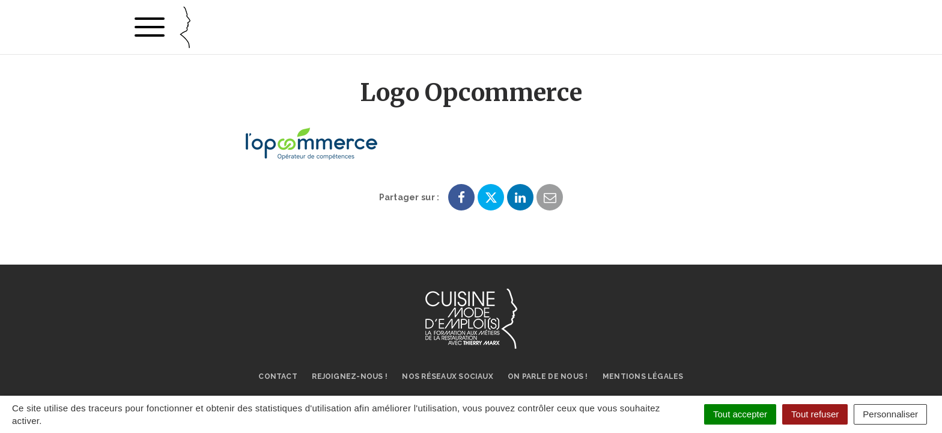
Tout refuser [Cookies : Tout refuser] (815, 414)
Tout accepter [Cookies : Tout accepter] (740, 414)
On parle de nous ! (548, 376)
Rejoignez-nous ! (349, 376)
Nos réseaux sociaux (447, 376)
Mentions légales (643, 376)
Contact (277, 376)
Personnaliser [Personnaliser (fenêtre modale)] (890, 414)
